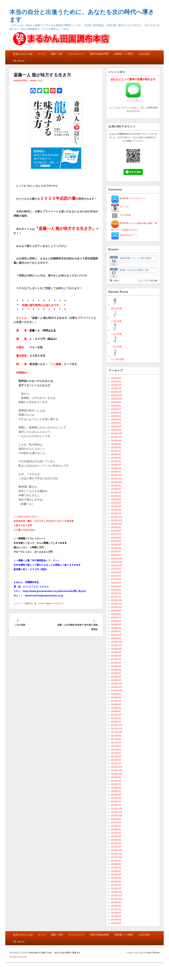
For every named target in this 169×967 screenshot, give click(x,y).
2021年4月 (116, 586)
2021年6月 (116, 579)
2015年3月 (116, 840)
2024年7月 (116, 451)
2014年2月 (116, 885)
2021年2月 (116, 593)
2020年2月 (116, 635)
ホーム (41, 53)
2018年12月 (116, 683)
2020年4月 (116, 628)
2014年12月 (116, 850)
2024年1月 (116, 471)
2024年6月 (116, 454)
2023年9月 (116, 485)
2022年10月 (116, 524)
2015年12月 (116, 808)
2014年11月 (116, 853)
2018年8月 (116, 697)
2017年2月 (116, 760)
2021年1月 (116, 597)
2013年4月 (116, 919)
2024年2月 (116, 468)
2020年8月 (116, 614)
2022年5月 (116, 541)
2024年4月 (116, 461)
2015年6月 (116, 829)
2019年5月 (116, 666)
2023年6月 (116, 496)
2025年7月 (116, 409)
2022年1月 (116, 555)
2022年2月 (116, 551)
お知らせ (29, 603)
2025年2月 (116, 426)
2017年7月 (116, 742)
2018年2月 (116, 718)
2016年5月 (116, 791)
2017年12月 (116, 725)
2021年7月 (116, 576)
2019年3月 (116, 673)
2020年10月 (116, 607)
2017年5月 (116, 749)
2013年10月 (116, 899)
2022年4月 (116, 544)
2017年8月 (116, 739)
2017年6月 (116, 746)
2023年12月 (116, 475)
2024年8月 (116, 447)
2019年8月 (116, 655)
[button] (114, 280)
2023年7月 (116, 492)
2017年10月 (116, 732)
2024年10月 (116, 440)
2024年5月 (116, 458)
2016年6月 (116, 787)
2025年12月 (116, 392)
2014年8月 (116, 864)
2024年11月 (116, 437)
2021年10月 (116, 565)
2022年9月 (116, 527)
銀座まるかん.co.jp (22, 53)
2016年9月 (116, 777)
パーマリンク (57, 603)
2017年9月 (116, 735)
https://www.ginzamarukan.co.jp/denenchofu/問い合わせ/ (54, 591)
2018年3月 (116, 715)
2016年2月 (116, 801)
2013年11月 (116, 895)
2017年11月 (116, 728)
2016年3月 (116, 798)
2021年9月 (116, 569)
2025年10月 (116, 399)
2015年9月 (116, 819)
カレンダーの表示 (148, 280)
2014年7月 (116, 867)
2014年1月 (116, 888)
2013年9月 (116, 902)
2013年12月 (116, 892)
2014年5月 (116, 874)
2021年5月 (116, 583)
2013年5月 (116, 916)
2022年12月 (116, 517)
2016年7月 (116, 784)
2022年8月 (116, 531)
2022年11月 (116, 520)
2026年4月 (116, 378)
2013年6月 (116, 913)
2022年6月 (116, 537)
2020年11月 (116, 603)
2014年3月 (116, 881)
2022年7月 (116, 534)
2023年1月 (116, 513)
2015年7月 (116, 826)
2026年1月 (116, 388)
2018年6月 (116, 704)
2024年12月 (116, 433)
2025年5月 (116, 416)
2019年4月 (116, 669)
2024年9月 (116, 444)
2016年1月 (116, 805)
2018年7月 (116, 701)
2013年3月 (116, 923)
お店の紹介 (144, 53)
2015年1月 (116, 847)
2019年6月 (116, 663)
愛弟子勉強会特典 (99, 53)
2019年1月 (116, 680)
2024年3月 (116, 465)
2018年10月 (116, 690)
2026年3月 (116, 381)
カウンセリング (76, 53)
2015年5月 (116, 833)
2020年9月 (116, 610)
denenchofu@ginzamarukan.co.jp (44, 595)
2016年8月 (116, 781)
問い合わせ (19, 60)
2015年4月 (116, 836)
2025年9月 (116, 402)
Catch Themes (153, 952)
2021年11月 (116, 562)
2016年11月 (116, 770)
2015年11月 (116, 812)
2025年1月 (116, 430)
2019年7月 (116, 659)
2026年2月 (116, 385)
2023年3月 (116, 506)
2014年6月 (116, 871)
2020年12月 (116, 600)
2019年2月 (116, 676)
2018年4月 (116, 711)
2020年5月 (116, 624)
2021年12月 (116, 558)
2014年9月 (116, 860)
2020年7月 (116, 617)
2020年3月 (116, 631)
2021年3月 (116, 590)
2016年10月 (116, 774)
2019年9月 (116, 652)
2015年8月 (116, 822)
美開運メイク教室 (123, 53)
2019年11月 (116, 645)
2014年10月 (116, 857)
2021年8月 (116, 572)
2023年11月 (116, 478)
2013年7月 (116, 909)
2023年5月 (116, 499)
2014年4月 (116, 878)
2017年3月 (116, 756)
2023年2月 (116, 510)
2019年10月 (116, 649)
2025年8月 (116, 405)
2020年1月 (116, 638)
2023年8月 (116, 489)
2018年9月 (116, 694)
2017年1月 (116, 763)
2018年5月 (116, 708)
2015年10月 (116, 815)
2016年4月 (116, 794)
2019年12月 (116, 642)
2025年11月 (116, 395)
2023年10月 (116, 482)
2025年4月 (116, 419)
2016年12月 (116, 767)
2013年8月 (116, 906)
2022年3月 (116, 548)
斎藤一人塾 (56, 53)
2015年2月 (116, 843)
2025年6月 (116, 412)
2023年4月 (116, 503)
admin (33, 80)
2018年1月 (116, 721)
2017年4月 (116, 753)
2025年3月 (116, 423)
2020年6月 (116, 621)
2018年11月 (116, 687)
